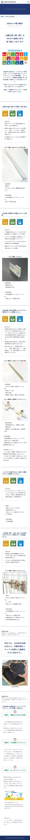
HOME (2, 16)
